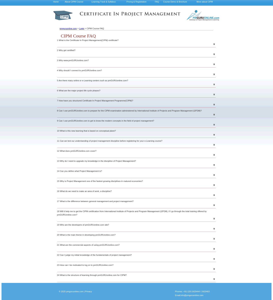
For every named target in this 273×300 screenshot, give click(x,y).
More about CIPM (205, 2)
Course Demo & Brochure (175, 2)
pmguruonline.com (68, 28)
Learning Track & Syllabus (103, 2)
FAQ (157, 2)
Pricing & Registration (136, 2)
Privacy (88, 291)
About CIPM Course (74, 2)
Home (56, 2)
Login (81, 28)
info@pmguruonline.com (192, 295)
